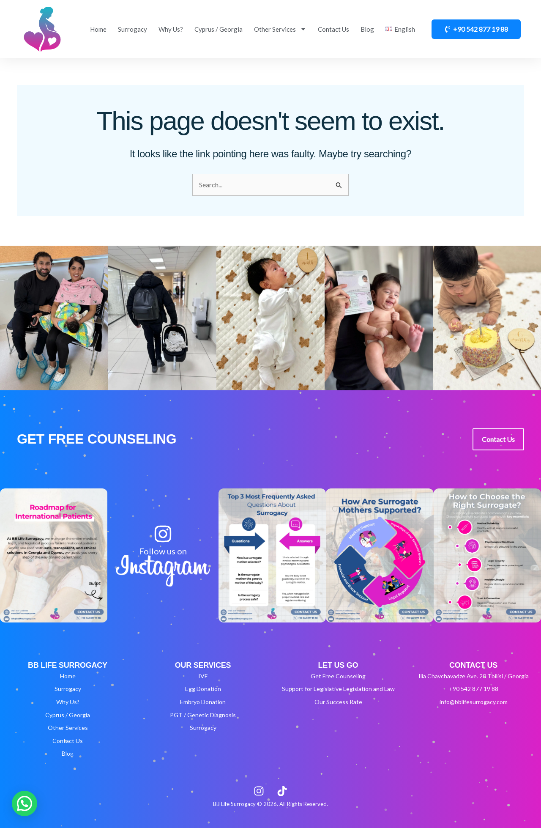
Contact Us (333, 29)
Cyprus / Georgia (218, 29)
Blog (367, 29)
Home (98, 29)
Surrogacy (132, 29)
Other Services (280, 29)
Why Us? (170, 29)
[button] (24, 803)
